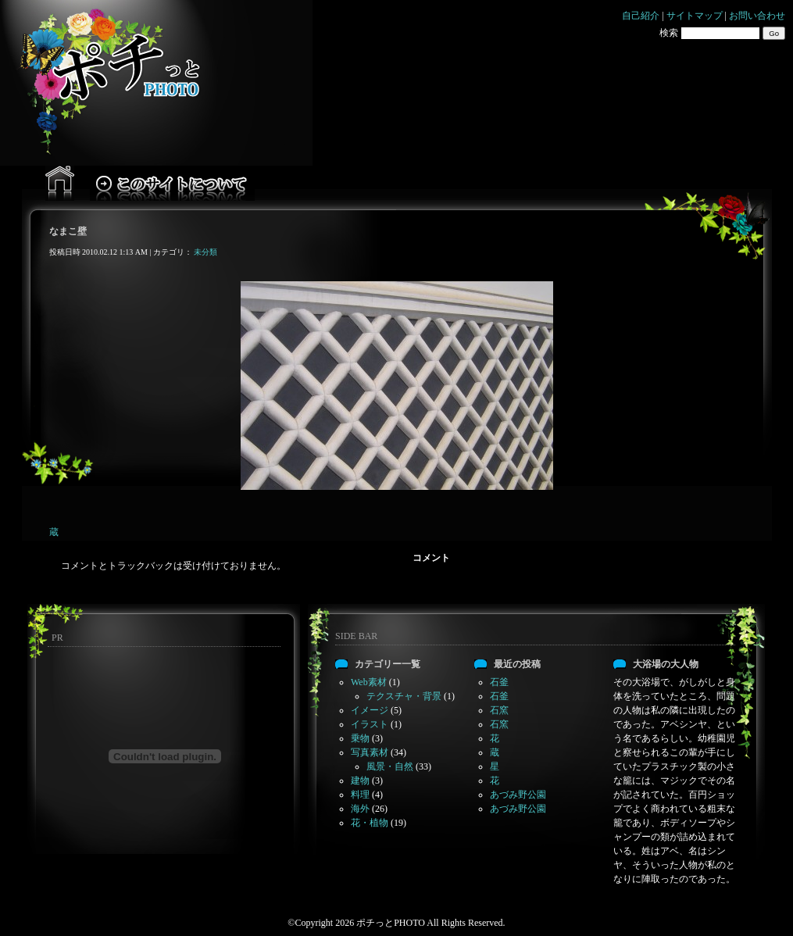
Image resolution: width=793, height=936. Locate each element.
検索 (668, 32)
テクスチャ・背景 (403, 696)
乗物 (360, 738)
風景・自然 (389, 766)
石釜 (499, 682)
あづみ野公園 (518, 794)
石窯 (499, 710)
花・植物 (369, 822)
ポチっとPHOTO (390, 922)
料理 (360, 794)
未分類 (205, 252)
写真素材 (369, 752)
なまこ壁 (68, 231)
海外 (360, 808)
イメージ (369, 710)
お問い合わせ (757, 15)
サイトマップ (694, 15)
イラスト (369, 724)
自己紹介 (640, 15)
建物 (360, 780)
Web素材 (369, 682)
